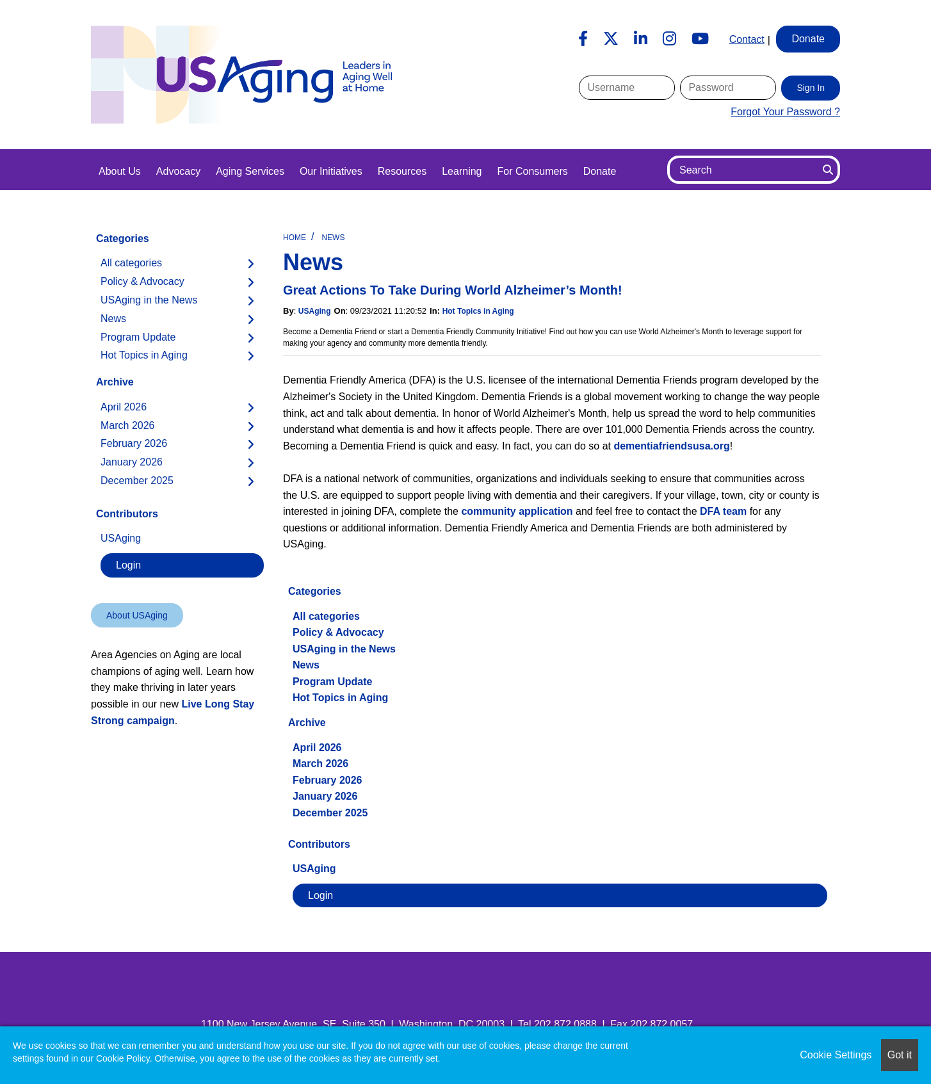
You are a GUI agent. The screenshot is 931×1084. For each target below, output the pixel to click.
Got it (899, 1054)
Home (294, 237)
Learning (462, 171)
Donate (600, 171)
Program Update (332, 681)
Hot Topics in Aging (478, 311)
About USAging (137, 615)
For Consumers (532, 171)
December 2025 (330, 812)
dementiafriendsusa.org (671, 446)
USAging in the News (344, 648)
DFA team (723, 511)
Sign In (811, 88)
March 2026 (320, 763)
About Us (120, 171)
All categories (326, 616)
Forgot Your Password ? (785, 111)
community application (516, 511)
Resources (402, 171)
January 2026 (325, 796)
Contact (747, 38)
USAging (314, 311)
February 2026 (327, 780)
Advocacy (178, 171)
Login (320, 895)
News (332, 237)
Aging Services (250, 171)
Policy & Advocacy (338, 632)
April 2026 (317, 747)
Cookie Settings (835, 1054)
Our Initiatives (331, 171)
